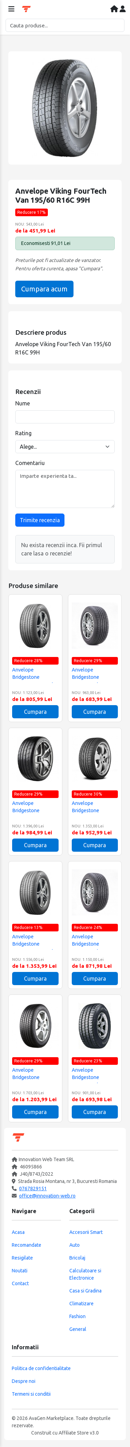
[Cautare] (65, 25)
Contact (20, 1283)
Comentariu (30, 463)
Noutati (19, 1270)
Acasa (18, 1232)
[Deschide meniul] (11, 9)
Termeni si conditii (31, 1394)
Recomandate (26, 1245)
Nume (22, 403)
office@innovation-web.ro (47, 1196)
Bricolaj (77, 1258)
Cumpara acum (44, 289)
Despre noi (23, 1381)
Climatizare (81, 1303)
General (77, 1329)
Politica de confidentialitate (41, 1368)
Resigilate (22, 1258)
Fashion (77, 1316)
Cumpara (35, 712)
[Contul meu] (123, 9)
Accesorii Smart (86, 1232)
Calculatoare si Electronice (85, 1274)
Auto (74, 1245)
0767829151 (33, 1188)
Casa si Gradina (85, 1290)
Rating (23, 433)
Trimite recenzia (40, 520)
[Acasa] (115, 9)
